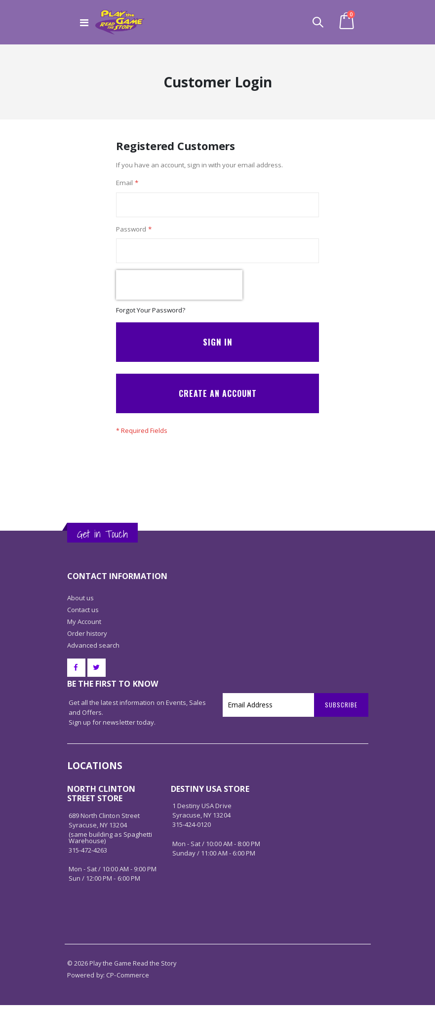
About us (80, 603)
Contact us (83, 615)
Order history (87, 639)
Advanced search (93, 651)
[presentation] (179, 288)
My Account (84, 627)
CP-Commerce (127, 981)
